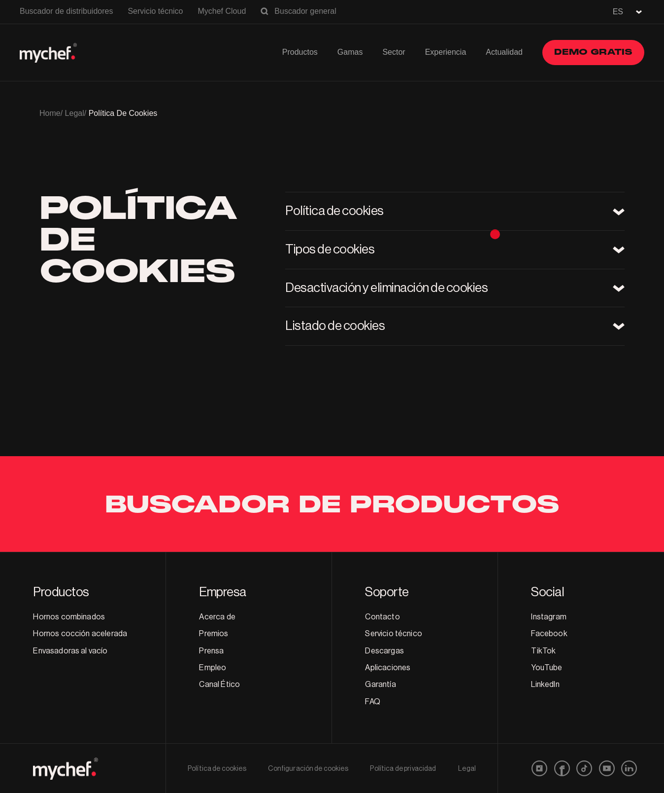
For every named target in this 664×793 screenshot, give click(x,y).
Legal (467, 768)
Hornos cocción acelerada (80, 634)
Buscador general (305, 11)
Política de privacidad (403, 768)
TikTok (543, 651)
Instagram (548, 617)
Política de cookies (217, 768)
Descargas (384, 651)
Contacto (382, 617)
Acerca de (217, 617)
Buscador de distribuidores (66, 11)
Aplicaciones (387, 668)
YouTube (546, 668)
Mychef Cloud (222, 11)
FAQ (372, 702)
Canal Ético (219, 684)
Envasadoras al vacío (70, 651)
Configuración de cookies (308, 768)
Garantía (380, 684)
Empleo (212, 668)
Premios (213, 634)
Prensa (211, 651)
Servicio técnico (155, 11)
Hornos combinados (69, 617)
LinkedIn (545, 684)
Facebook (549, 634)
